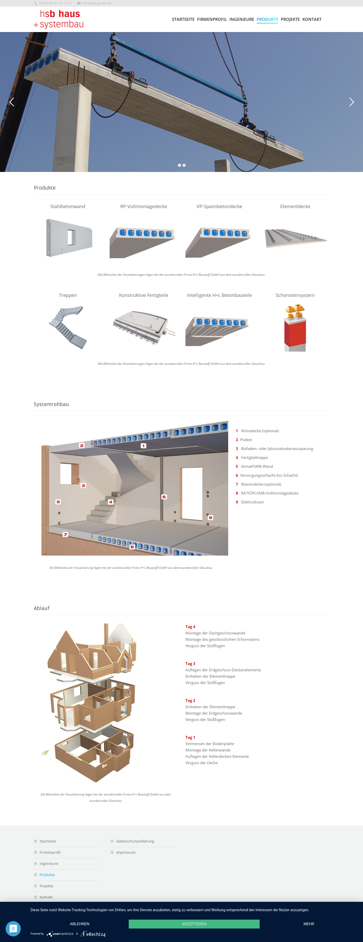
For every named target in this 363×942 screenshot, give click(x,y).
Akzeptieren (194, 924)
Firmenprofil (50, 852)
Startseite (48, 841)
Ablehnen (79, 924)
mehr (308, 924)
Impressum (126, 852)
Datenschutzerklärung (135, 841)
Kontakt (46, 897)
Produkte (47, 874)
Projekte (46, 885)
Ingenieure (49, 863)
